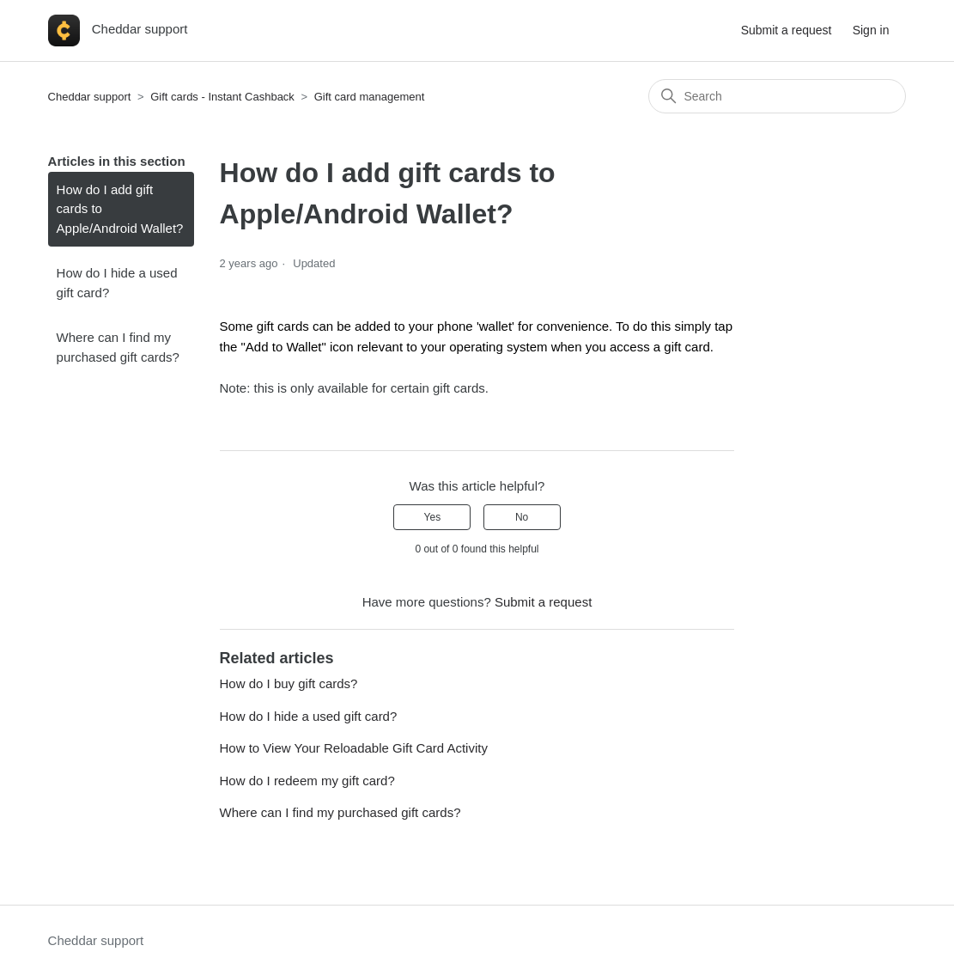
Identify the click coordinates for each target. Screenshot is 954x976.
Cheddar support (89, 96)
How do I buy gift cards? (289, 683)
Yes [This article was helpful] (432, 517)
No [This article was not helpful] (521, 517)
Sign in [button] (871, 30)
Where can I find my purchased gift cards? (118, 347)
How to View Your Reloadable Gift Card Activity (354, 748)
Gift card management (369, 96)
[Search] (777, 96)
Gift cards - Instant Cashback (222, 96)
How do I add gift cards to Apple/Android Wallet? (120, 208)
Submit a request (786, 30)
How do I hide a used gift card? (117, 282)
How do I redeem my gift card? (307, 780)
